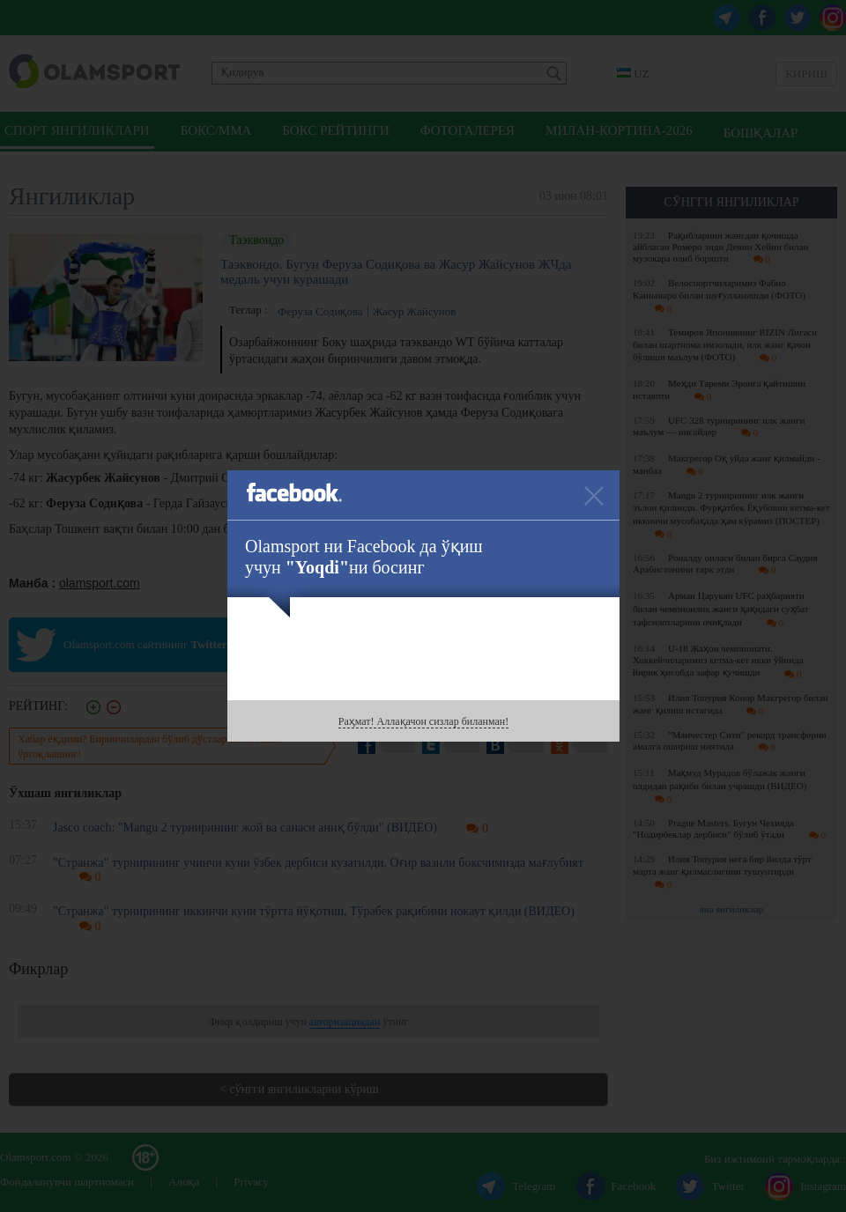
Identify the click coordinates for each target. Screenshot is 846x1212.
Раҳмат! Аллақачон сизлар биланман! (423, 721)
